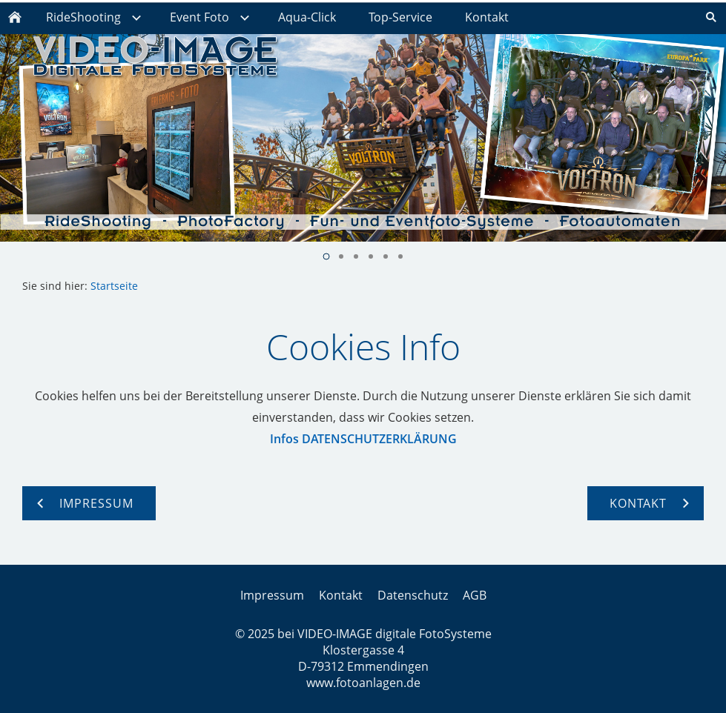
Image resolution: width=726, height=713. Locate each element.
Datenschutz (412, 595)
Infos (284, 439)
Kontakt (341, 595)
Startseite (114, 286)
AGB (474, 595)
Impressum (272, 595)
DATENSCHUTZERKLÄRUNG (379, 439)
